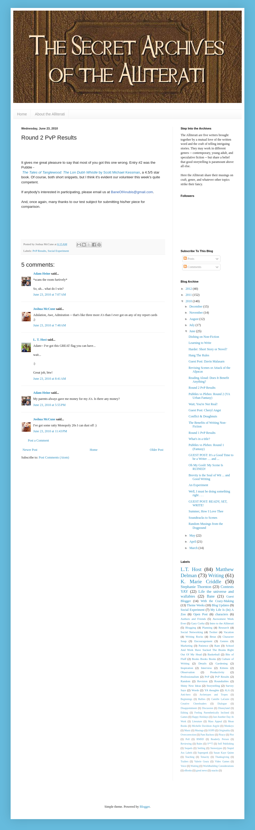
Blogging (190, 627)
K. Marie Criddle (201, 581)
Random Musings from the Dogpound (206, 525)
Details (202, 663)
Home (22, 114)
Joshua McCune (44, 309)
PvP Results (39, 250)
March (193, 548)
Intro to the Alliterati (222, 623)
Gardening (221, 663)
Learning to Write (200, 343)
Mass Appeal (215, 721)
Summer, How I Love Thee (206, 511)
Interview (206, 667)
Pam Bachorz (207, 734)
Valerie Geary (201, 761)
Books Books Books (204, 658)
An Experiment (198, 485)
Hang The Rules (199, 355)
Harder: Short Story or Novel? (208, 349)
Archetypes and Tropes (213, 694)
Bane (211, 596)
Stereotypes (216, 748)
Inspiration (187, 667)
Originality (224, 730)
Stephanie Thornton (196, 587)
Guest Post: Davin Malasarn (206, 361)
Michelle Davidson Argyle (206, 725)
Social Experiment (58, 250)
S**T (210, 743)
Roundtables (221, 681)
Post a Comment (38, 440)
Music (187, 730)
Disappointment (189, 708)
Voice (183, 765)
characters (221, 614)
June (192, 331)
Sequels (189, 748)
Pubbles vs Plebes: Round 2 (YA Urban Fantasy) (209, 396)
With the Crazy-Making (217, 601)
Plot (232, 734)
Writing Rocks (194, 636)
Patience (204, 645)
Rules (199, 743)
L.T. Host (191, 569)
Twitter (213, 632)
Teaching (189, 756)
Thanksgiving (222, 756)
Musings (199, 730)
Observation (188, 672)
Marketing (187, 645)
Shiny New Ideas (191, 685)
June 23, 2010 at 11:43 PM (50, 431)
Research (224, 627)
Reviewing (186, 743)
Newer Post (30, 450)
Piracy (222, 734)
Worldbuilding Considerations (218, 765)
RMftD (200, 739)
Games (184, 716)
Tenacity (205, 756)
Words (195, 690)
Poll (188, 739)
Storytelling (213, 685)
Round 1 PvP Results (202, 433)
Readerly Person (220, 739)
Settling (201, 748)
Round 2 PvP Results (202, 388)
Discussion (207, 708)
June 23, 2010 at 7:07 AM (49, 294)
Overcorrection (188, 734)
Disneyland (224, 708)
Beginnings (186, 699)
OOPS (211, 730)
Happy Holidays (200, 716)
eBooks (188, 770)
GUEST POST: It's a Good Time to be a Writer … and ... (211, 457)
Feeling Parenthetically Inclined (211, 712)
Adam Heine (41, 273)
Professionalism (190, 676)
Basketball (213, 654)
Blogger (145, 807)
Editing (184, 712)
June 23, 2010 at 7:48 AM (49, 325)
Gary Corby (198, 623)
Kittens (224, 667)
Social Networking (192, 632)
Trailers (185, 761)
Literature (197, 721)
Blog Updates (220, 605)
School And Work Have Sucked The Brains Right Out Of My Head (207, 650)
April (193, 541)
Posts (189, 259)
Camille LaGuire (220, 699)
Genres (224, 641)
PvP (207, 676)
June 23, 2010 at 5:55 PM (49, 405)
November (196, 312)
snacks (214, 770)
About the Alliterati (50, 114)
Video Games (222, 761)
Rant (217, 645)
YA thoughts (212, 690)
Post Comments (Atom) (54, 457)
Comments (192, 267)
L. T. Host (40, 339)
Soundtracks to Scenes (203, 518)
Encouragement (203, 641)
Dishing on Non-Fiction (204, 337)
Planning (207, 627)
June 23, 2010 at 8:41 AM (49, 379)
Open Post (200, 614)
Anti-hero (185, 694)
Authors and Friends (193, 618)
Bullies (201, 699)
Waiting (195, 765)
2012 (189, 289)
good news (201, 770)
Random (185, 681)
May (192, 535)
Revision (202, 681)
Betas (213, 636)
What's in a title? (199, 439)
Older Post (156, 450)
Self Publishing (226, 743)
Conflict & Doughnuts (203, 416)
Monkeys (229, 725)
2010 (189, 301)
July (192, 325)
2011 (189, 295)
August (194, 319)
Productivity (217, 672)
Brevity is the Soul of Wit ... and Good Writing (209, 477)
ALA (227, 690)
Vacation (229, 632)
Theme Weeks (196, 605)
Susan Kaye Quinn (224, 752)
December (196, 306)
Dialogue (222, 703)
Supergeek (203, 752)
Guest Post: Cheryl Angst (205, 410)
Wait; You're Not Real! (203, 404)
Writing (216, 575)
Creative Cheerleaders (194, 703)
